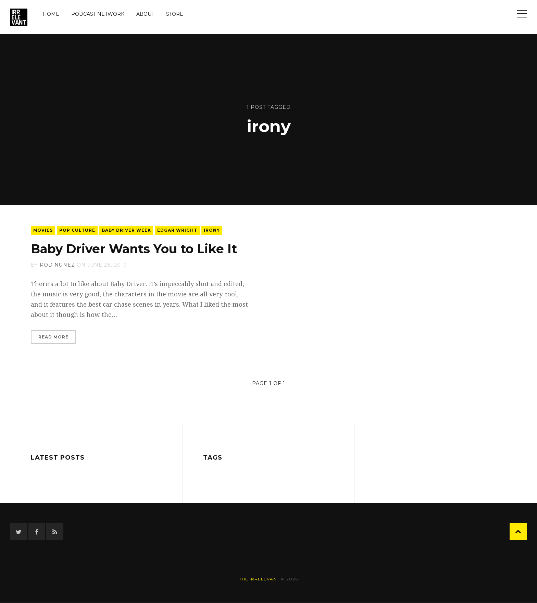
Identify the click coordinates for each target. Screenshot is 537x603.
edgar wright (178, 230)
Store (174, 14)
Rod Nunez (57, 265)
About (145, 14)
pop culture (78, 230)
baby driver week (126, 230)
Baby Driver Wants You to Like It (135, 248)
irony (212, 230)
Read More (53, 336)
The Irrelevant (259, 579)
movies (43, 230)
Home (51, 14)
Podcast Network (97, 14)
